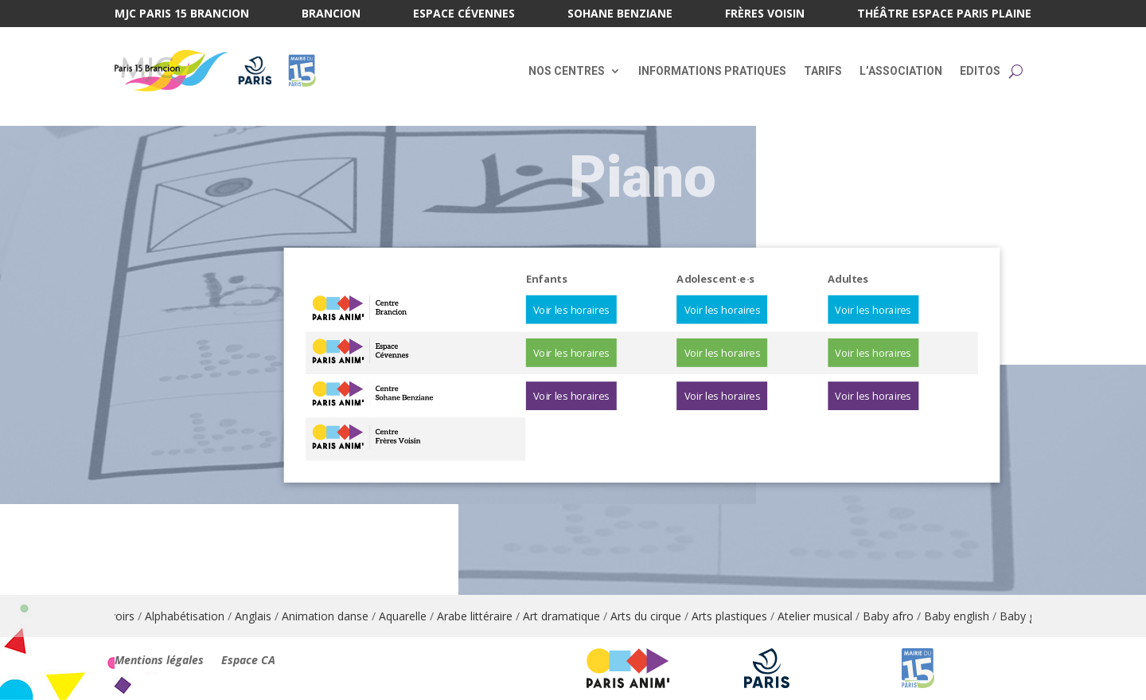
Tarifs (823, 71)
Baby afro (895, 616)
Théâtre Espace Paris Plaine (944, 14)
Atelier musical (822, 616)
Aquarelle (410, 616)
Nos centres (566, 71)
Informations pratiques (712, 71)
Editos (980, 71)
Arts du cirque (653, 616)
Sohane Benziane (619, 14)
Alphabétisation (192, 616)
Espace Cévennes (464, 14)
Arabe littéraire (482, 616)
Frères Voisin (765, 14)
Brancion (331, 14)
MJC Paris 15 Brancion (182, 14)
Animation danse (332, 616)
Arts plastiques (736, 616)
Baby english (963, 616)
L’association (901, 71)
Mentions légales (159, 661)
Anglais (260, 616)
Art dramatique (568, 616)
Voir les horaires (571, 309)
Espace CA (248, 661)
